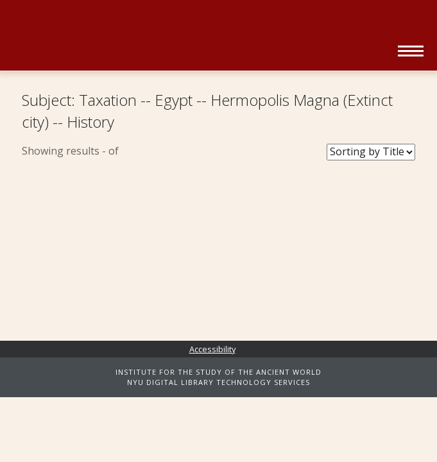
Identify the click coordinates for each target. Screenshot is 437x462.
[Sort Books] (371, 152)
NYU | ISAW (78, 24)
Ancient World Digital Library (186, 45)
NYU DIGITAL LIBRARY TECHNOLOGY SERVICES (218, 382)
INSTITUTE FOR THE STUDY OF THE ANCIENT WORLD (218, 372)
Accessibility (212, 349)
